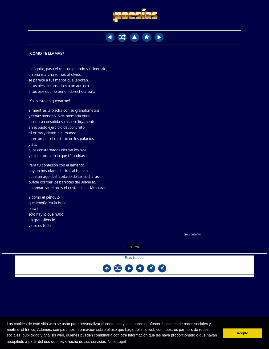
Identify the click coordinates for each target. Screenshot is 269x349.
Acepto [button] (242, 333)
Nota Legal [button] (117, 342)
